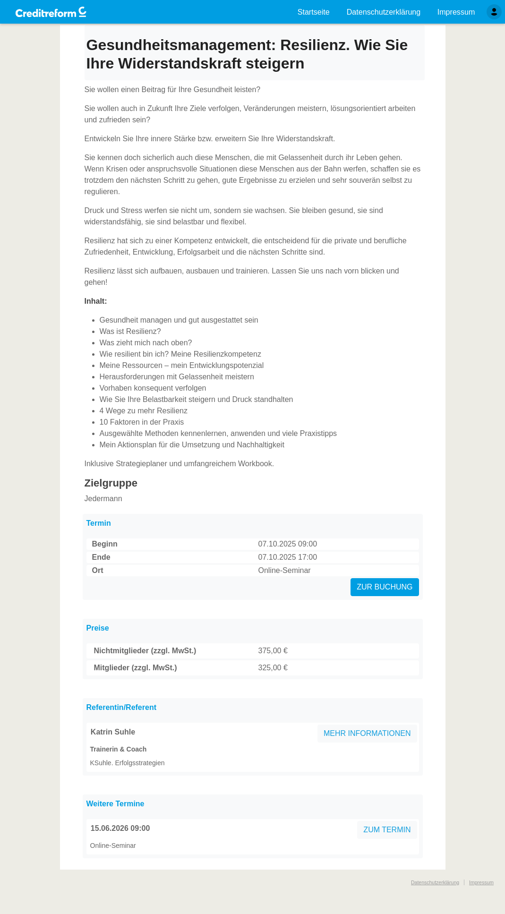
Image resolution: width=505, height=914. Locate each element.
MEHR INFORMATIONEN (367, 733)
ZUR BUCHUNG (384, 587)
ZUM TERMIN (387, 830)
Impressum (481, 882)
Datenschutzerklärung (435, 882)
